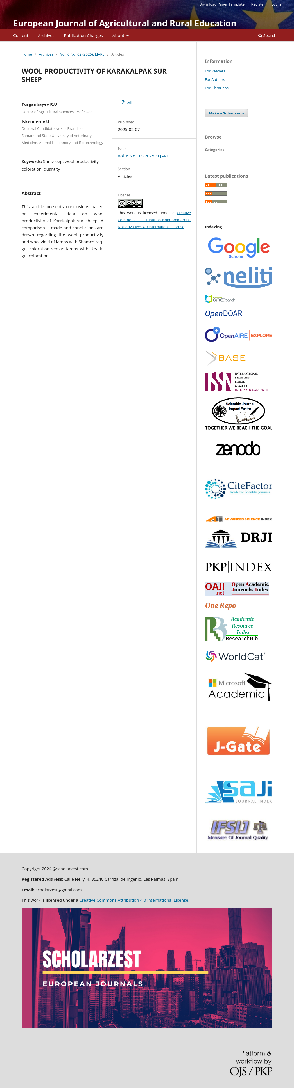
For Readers (215, 71)
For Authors (215, 79)
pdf (129, 102)
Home (27, 54)
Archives (46, 35)
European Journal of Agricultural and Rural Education (124, 23)
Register (258, 4)
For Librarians (217, 87)
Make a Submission (226, 113)
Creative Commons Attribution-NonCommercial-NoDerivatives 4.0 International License (154, 219)
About (118, 35)
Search (267, 35)
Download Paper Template (222, 4)
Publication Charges (83, 35)
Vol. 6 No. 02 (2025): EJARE (82, 54)
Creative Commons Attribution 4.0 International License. (134, 900)
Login (276, 4)
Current (20, 35)
